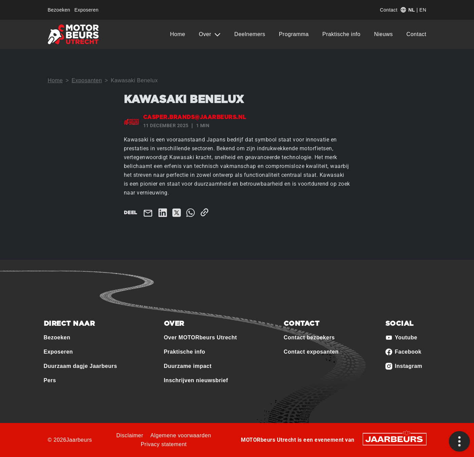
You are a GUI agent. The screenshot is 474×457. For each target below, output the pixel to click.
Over (206, 34)
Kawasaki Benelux (134, 80)
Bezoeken (59, 10)
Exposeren (86, 10)
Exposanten (87, 80)
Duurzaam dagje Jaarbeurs (80, 366)
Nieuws (383, 34)
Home (177, 34)
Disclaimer (130, 435)
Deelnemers (249, 34)
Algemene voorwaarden (180, 435)
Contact (389, 10)
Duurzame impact (188, 366)
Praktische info (341, 34)
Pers (50, 380)
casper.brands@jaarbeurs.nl (194, 117)
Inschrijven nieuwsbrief (196, 380)
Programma (294, 34)
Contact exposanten (311, 352)
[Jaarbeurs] (394, 438)
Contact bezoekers (309, 337)
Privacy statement (164, 444)
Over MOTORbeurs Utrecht (200, 337)
